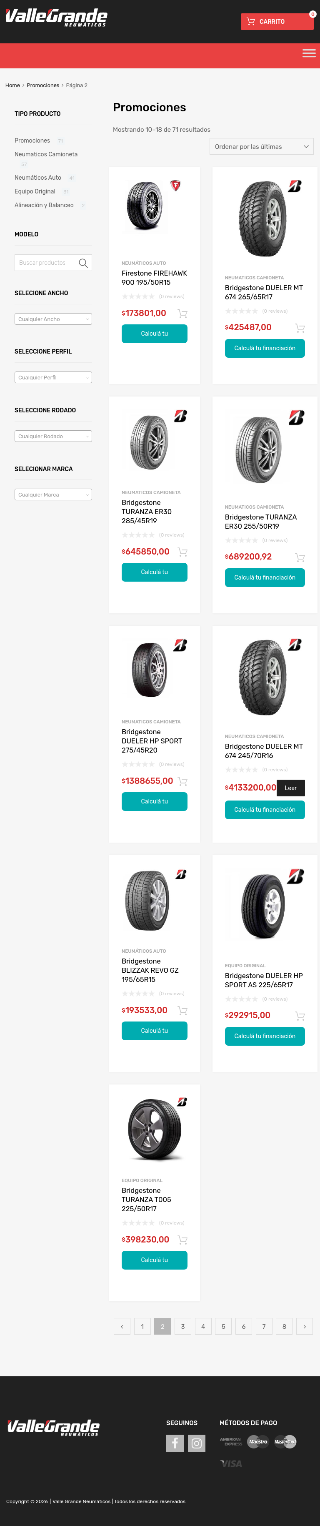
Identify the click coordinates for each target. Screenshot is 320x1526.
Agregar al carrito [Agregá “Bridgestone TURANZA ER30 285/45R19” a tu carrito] (183, 552)
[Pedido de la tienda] (262, 146)
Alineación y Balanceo (44, 205)
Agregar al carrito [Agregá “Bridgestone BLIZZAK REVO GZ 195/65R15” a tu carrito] (183, 1011)
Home (12, 85)
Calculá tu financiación (154, 336)
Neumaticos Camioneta (254, 278)
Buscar (83, 264)
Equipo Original (245, 966)
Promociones (43, 85)
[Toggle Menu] (309, 56)
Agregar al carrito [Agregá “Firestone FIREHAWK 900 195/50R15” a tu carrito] (183, 314)
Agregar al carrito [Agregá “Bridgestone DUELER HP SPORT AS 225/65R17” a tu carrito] (300, 1016)
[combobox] (53, 319)
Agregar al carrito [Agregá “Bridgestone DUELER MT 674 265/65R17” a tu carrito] (300, 328)
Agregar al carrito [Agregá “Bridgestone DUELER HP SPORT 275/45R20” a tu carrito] (183, 781)
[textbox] (53, 319)
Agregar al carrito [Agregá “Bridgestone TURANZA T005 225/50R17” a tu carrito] (183, 1240)
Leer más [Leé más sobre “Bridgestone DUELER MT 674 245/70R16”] (291, 790)
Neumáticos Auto (144, 263)
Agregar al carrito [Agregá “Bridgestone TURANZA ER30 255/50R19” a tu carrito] (300, 557)
